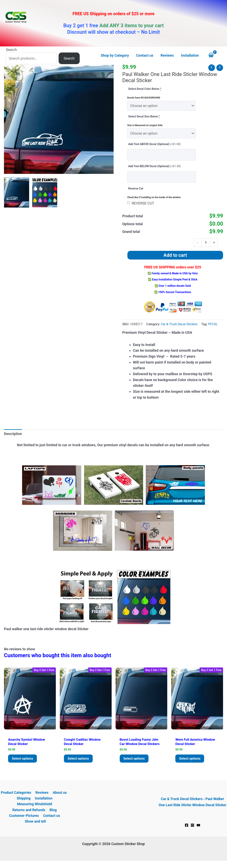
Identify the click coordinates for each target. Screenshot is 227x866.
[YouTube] (198, 828)
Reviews (42, 796)
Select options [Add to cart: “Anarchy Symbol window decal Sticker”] (23, 761)
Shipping (24, 801)
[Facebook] (186, 828)
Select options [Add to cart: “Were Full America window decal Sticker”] (190, 761)
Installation (43, 801)
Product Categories (16, 796)
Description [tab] (13, 435)
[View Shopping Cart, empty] (214, 55)
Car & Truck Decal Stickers (179, 325)
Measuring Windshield (34, 807)
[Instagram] (192, 828)
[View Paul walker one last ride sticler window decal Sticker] (16, 192)
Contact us (51, 819)
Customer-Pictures (24, 819)
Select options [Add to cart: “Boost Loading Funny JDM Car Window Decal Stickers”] (135, 761)
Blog (53, 813)
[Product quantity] (205, 243)
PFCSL (213, 325)
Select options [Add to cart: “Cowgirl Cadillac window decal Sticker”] (79, 761)
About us (59, 796)
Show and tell (35, 825)
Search (11, 50)
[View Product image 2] (44, 192)
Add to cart (175, 256)
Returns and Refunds (29, 813)
